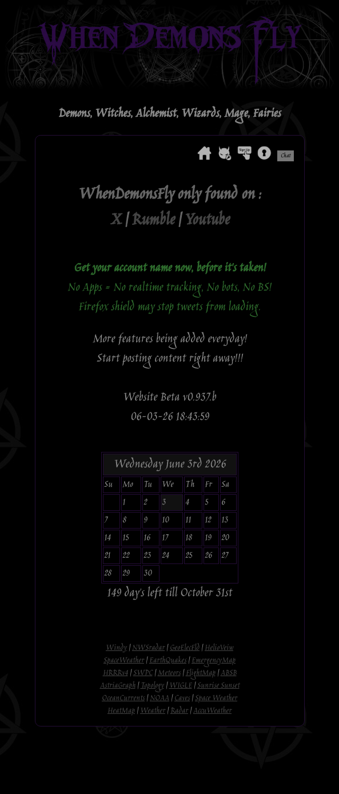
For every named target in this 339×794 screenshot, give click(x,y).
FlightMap (201, 673)
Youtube (207, 220)
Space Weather (216, 698)
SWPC (143, 673)
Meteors (169, 673)
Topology (152, 686)
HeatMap (121, 711)
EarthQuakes (167, 660)
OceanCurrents (123, 698)
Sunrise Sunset (218, 686)
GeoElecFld (185, 648)
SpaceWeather (123, 660)
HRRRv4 (115, 673)
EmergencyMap (214, 660)
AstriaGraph (117, 686)
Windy (116, 648)
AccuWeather (212, 711)
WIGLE (180, 686)
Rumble (152, 220)
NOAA (159, 698)
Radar (179, 711)
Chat (285, 156)
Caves (182, 698)
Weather (152, 711)
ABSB (229, 673)
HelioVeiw (219, 648)
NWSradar (148, 648)
